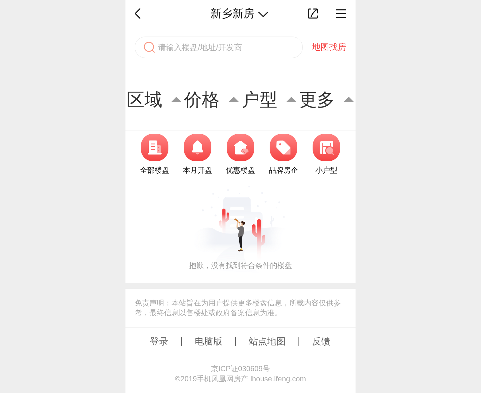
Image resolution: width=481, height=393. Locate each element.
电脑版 (208, 341)
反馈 (321, 341)
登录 (159, 341)
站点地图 (267, 341)
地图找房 (329, 47)
